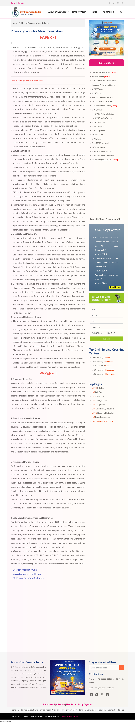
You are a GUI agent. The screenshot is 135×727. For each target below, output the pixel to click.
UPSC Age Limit (98, 130)
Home (14, 23)
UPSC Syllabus (98, 110)
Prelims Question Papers (102, 97)
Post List (98, 396)
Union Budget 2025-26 (105, 159)
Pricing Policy (57, 710)
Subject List (99, 400)
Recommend (48, 704)
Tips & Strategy (79, 12)
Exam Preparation (101, 417)
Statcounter (5, 721)
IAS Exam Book (98, 147)
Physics (30, 23)
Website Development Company (49, 716)
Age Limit (98, 404)
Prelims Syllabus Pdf (103, 409)
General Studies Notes (104, 105)
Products (103, 710)
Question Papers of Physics (25, 569)
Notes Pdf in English (103, 413)
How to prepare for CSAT (103, 151)
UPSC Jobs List (98, 122)
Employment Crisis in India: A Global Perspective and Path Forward (106, 262)
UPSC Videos (97, 89)
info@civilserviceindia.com (104, 688)
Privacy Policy (71, 710)
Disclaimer (21, 710)
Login (13, 3)
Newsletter (71, 704)
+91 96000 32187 (105, 679)
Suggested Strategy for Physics (27, 574)
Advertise (60, 704)
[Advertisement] (64, 620)
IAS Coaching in (101, 357)
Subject (22, 23)
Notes (95, 12)
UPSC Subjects (98, 126)
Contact (112, 710)
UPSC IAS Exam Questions (103, 155)
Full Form (97, 392)
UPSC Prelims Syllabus (104, 114)
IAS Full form (97, 134)
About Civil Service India (38, 710)
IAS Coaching (110, 12)
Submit (106, 339)
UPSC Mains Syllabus (104, 118)
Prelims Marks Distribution (103, 101)
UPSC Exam (97, 139)
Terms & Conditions (88, 710)
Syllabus (98, 388)
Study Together (85, 704)
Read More (115, 287)
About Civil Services (57, 12)
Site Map (122, 710)
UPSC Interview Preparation (104, 80)
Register (21, 3)
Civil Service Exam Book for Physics (29, 578)
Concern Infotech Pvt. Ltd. (69, 716)
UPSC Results (98, 93)
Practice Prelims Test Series (103, 85)
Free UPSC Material (100, 143)
